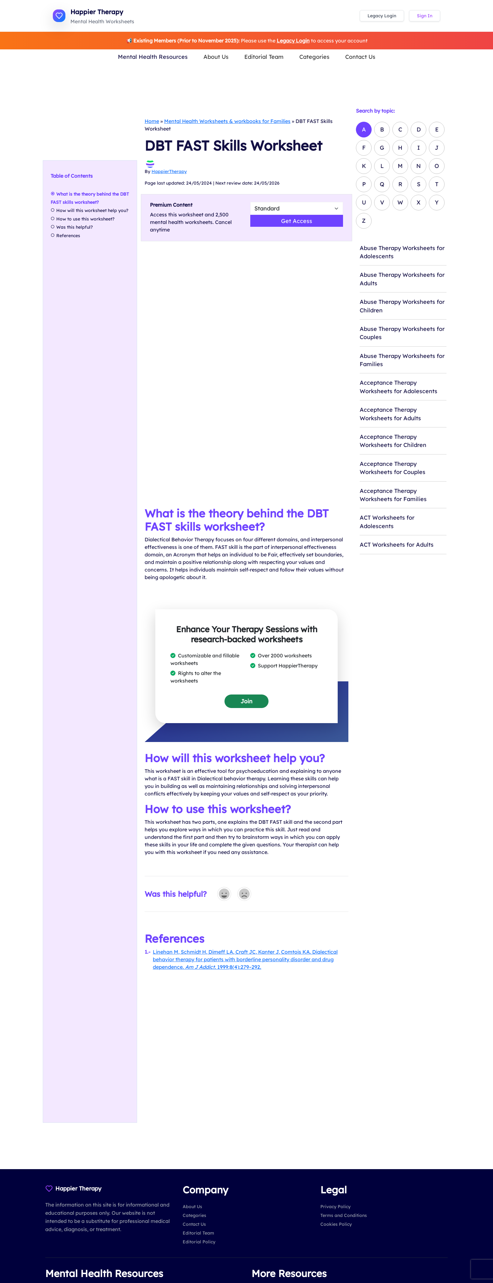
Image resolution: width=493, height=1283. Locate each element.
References (68, 235)
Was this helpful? (74, 227)
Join (246, 701)
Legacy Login (382, 16)
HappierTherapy (169, 171)
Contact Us (360, 56)
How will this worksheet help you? (92, 211)
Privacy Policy (335, 1206)
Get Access (296, 220)
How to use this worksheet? (85, 219)
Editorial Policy (199, 1242)
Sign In (424, 16)
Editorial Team (264, 56)
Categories (314, 56)
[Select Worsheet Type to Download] (296, 208)
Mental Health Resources (153, 56)
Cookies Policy (336, 1224)
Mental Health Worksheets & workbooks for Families (227, 121)
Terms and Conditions (343, 1215)
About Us (216, 56)
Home (152, 121)
